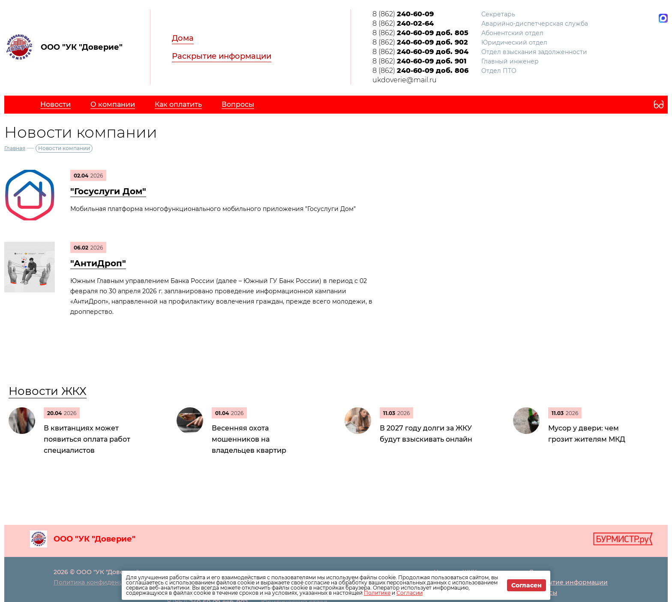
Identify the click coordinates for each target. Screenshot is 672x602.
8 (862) (403, 14)
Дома (183, 38)
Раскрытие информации (221, 56)
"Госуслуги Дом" (108, 191)
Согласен (526, 585)
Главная (14, 148)
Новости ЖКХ (48, 391)
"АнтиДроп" (98, 263)
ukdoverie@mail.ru (404, 80)
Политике (377, 593)
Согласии (409, 593)
